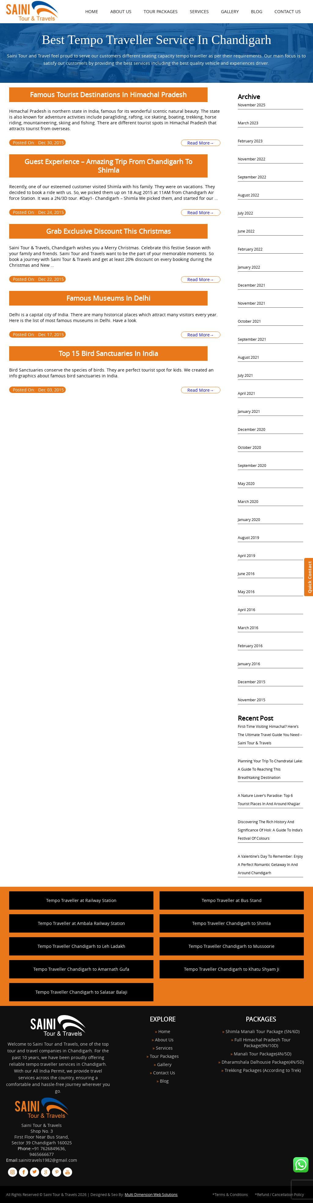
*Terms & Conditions (230, 1194)
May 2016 (246, 591)
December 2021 (251, 285)
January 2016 (249, 663)
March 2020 (248, 501)
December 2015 (251, 681)
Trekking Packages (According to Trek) (263, 1070)
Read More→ (200, 143)
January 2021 (249, 411)
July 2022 (245, 213)
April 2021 (246, 393)
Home (164, 1031)
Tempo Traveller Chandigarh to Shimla (231, 923)
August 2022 (248, 195)
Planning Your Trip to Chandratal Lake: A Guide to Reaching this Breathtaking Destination (270, 769)
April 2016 (246, 609)
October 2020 (249, 447)
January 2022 (249, 267)
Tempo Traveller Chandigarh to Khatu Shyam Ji (231, 969)
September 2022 (252, 176)
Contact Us (287, 11)
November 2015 (251, 699)
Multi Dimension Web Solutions (151, 1194)
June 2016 (246, 573)
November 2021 (251, 303)
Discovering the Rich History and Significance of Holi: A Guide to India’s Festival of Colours (270, 830)
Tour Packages (161, 11)
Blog (256, 11)
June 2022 (246, 231)
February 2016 (250, 645)
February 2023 (250, 140)
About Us (120, 11)
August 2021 (248, 357)
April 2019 (246, 555)
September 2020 (252, 465)
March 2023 (248, 122)
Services (199, 11)
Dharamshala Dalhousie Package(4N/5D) (263, 1062)
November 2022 (251, 158)
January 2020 (249, 519)
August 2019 (248, 537)
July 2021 (245, 375)
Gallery (230, 11)
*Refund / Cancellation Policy (279, 1194)
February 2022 (250, 249)
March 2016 (248, 627)
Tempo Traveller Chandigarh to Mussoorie (231, 946)
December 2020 (251, 429)
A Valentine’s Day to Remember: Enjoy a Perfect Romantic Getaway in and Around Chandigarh (270, 864)
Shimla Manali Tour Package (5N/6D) (263, 1031)
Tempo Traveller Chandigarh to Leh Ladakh (81, 946)
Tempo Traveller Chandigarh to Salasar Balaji (81, 992)
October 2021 (249, 321)
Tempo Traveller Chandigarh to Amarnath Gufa (81, 969)
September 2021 (252, 339)
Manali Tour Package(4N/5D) (262, 1054)
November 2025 (251, 104)
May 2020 (246, 483)
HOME (91, 11)
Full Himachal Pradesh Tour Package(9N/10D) (262, 1042)
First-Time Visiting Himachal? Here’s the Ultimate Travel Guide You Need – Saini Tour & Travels (270, 734)
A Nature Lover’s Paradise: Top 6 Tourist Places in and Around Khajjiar (269, 799)
